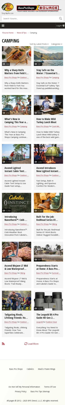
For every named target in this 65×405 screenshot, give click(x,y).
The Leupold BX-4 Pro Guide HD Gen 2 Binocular (47, 318)
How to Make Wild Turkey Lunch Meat (46, 120)
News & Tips (22, 33)
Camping (55, 77)
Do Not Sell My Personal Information (24, 387)
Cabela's (30, 369)
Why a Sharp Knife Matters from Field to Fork (16, 73)
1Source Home (8, 33)
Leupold (39, 322)
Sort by (33, 44)
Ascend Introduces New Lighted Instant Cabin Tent (47, 171)
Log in (59, 25)
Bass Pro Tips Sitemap (40, 391)
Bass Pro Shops (11, 77)
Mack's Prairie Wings (46, 369)
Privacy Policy (20, 391)
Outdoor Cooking (27, 77)
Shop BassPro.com (7, 13)
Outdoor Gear (25, 175)
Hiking (54, 224)
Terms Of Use (50, 387)
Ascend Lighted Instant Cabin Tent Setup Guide (14, 171)
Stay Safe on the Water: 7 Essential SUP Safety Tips (48, 73)
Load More (33, 343)
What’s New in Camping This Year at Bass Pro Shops (16, 122)
